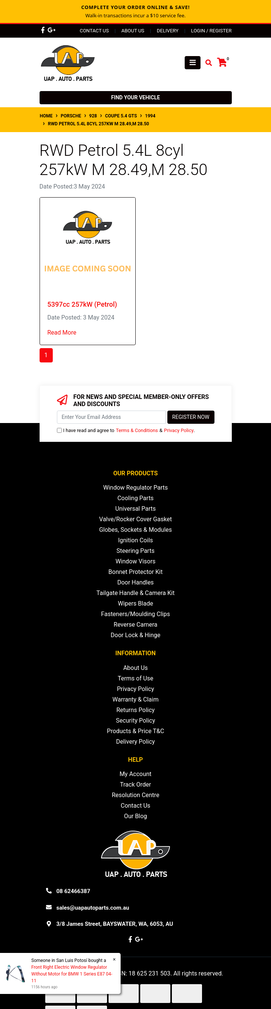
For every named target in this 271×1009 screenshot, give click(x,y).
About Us (132, 30)
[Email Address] (111, 417)
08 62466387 (73, 891)
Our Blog (135, 816)
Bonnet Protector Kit (136, 571)
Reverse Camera (136, 624)
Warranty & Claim (135, 699)
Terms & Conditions (137, 430)
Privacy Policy (179, 430)
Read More (62, 332)
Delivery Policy (135, 741)
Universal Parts (135, 508)
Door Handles (135, 582)
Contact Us (94, 30)
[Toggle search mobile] (206, 63)
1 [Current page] (46, 355)
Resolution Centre (135, 795)
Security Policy (135, 720)
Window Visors (135, 561)
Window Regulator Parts (135, 487)
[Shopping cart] (222, 62)
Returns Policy (135, 710)
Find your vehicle (135, 97)
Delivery (168, 30)
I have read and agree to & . (126, 430)
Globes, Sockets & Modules (135, 529)
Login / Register (211, 30)
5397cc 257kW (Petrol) (82, 304)
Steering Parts (135, 550)
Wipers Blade (135, 603)
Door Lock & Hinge (136, 635)
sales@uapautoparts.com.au (93, 907)
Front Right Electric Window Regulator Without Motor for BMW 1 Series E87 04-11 (71, 974)
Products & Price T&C (135, 731)
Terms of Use (135, 678)
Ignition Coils (135, 540)
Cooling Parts (135, 498)
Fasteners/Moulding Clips (135, 614)
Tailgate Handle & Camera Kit (135, 593)
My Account (135, 774)
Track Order (135, 784)
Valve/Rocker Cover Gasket (135, 519)
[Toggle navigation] (193, 62)
